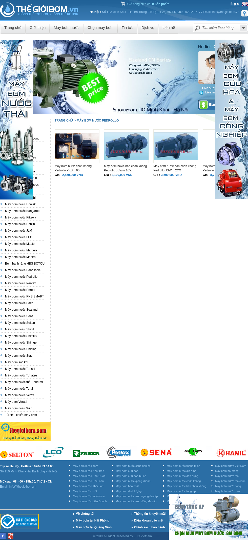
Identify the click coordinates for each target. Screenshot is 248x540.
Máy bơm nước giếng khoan (133, 481)
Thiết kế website (165, 536)
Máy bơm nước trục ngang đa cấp (137, 496)
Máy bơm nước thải (227, 475)
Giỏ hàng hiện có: (148, 4)
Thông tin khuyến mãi (150, 513)
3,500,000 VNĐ (171, 175)
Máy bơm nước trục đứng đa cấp (136, 501)
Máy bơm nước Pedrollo (98, 120)
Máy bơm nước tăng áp (181, 491)
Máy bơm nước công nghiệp (133, 465)
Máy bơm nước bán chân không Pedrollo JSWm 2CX (174, 168)
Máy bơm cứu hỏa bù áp (131, 475)
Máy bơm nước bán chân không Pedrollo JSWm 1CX (125, 168)
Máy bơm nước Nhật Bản (88, 470)
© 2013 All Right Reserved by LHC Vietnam (123, 536)
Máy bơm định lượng (128, 491)
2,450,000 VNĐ (72, 175)
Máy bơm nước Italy (85, 465)
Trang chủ (64, 120)
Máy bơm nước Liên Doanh (90, 501)
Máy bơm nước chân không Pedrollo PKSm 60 (73, 168)
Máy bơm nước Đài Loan (88, 481)
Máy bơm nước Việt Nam (230, 465)
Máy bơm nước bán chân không (186, 486)
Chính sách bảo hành (149, 527)
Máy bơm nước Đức (85, 491)
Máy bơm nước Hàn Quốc (89, 475)
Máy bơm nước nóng (228, 486)
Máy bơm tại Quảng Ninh (94, 527)
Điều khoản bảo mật (148, 520)
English (235, 4)
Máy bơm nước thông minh (183, 465)
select (243, 28)
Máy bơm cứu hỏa (127, 470)
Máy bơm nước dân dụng (182, 475)
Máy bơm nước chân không (184, 481)
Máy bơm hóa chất (127, 486)
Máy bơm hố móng (227, 470)
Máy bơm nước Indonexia (89, 496)
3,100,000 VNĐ (122, 175)
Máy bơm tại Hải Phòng (92, 520)
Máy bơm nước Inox (227, 491)
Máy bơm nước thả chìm (230, 481)
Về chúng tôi (85, 513)
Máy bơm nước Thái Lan (88, 486)
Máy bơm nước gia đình (181, 470)
